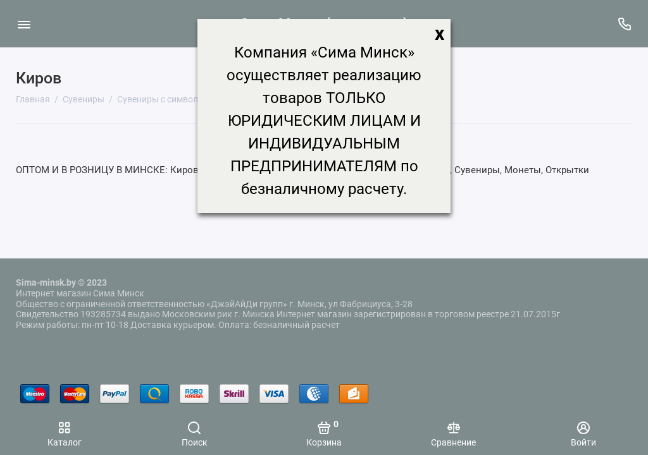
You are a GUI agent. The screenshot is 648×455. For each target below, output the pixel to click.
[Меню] (23, 23)
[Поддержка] (624, 23)
